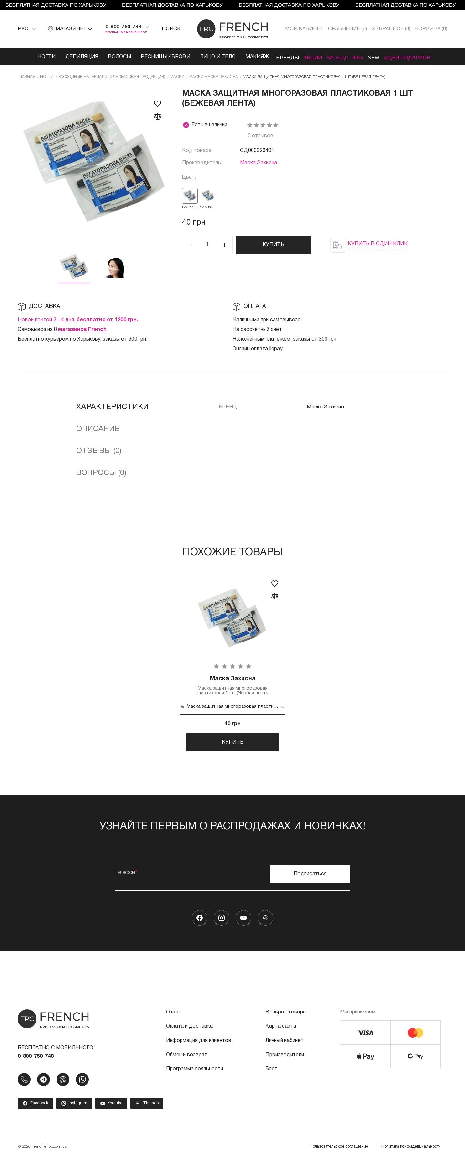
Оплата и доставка (189, 1032)
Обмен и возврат (186, 1060)
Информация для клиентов (198, 1046)
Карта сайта (280, 1032)
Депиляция (68, 57)
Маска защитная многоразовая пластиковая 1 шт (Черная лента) (232, 686)
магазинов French (82, 329)
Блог (271, 1075)
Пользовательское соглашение (339, 1152)
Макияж (244, 57)
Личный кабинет (284, 1046)
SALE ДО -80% (344, 57)
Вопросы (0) (101, 472)
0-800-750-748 (123, 27)
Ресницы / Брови (152, 57)
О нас (173, 1018)
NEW (379, 57)
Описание (97, 428)
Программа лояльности (194, 1075)
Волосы (106, 57)
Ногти (34, 57)
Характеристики (112, 406)
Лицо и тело (205, 57)
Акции (307, 57)
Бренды (277, 57)
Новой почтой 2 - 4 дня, (78, 319)
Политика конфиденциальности (411, 1152)
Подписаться (310, 879)
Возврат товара (285, 1018)
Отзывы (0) (98, 450)
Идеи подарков (417, 57)
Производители (284, 1060)
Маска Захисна (258, 162)
